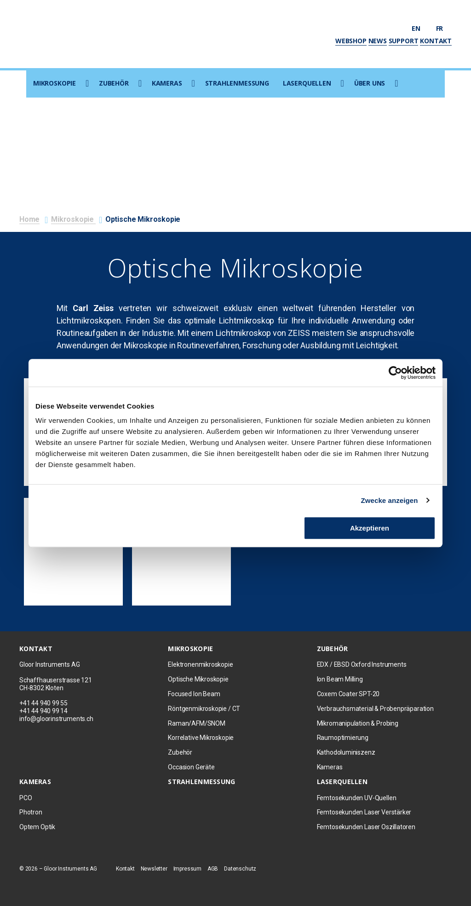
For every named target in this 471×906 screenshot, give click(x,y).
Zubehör (114, 83)
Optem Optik (37, 827)
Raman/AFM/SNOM (196, 723)
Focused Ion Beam (194, 694)
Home (29, 219)
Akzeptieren (369, 528)
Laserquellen (307, 83)
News (377, 40)
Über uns (369, 83)
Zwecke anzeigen (389, 500)
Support (404, 40)
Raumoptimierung (342, 737)
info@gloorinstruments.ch (56, 718)
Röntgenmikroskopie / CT (204, 708)
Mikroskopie (54, 83)
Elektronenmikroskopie (200, 664)
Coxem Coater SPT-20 (348, 694)
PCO (25, 798)
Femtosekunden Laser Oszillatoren (366, 827)
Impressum (187, 869)
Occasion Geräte (191, 767)
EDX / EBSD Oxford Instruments (362, 664)
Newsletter (154, 869)
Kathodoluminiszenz (346, 752)
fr (444, 28)
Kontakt (436, 40)
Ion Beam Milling (340, 679)
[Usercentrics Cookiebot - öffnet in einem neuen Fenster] (395, 373)
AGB (212, 869)
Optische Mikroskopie (198, 679)
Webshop (351, 40)
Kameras (167, 83)
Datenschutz (240, 869)
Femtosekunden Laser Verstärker (364, 812)
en (420, 28)
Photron (30, 812)
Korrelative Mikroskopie (201, 737)
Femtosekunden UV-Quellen (356, 798)
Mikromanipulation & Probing (357, 723)
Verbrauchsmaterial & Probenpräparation (375, 708)
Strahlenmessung (237, 83)
